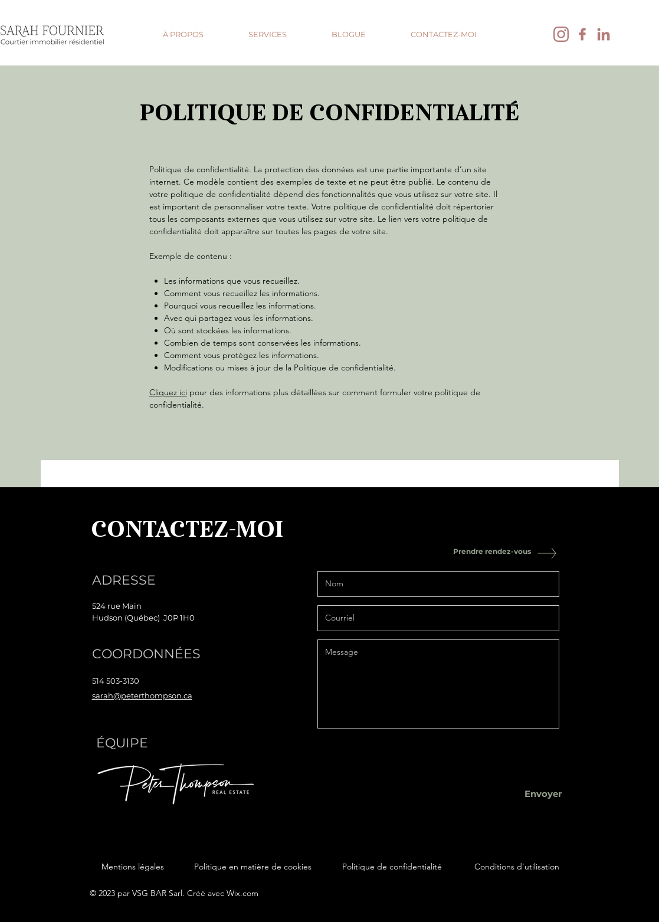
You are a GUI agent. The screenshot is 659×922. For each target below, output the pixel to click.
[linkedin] (603, 34)
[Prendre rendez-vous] (492, 552)
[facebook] (582, 34)
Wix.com (242, 893)
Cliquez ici (168, 392)
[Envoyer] (543, 794)
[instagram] (561, 34)
